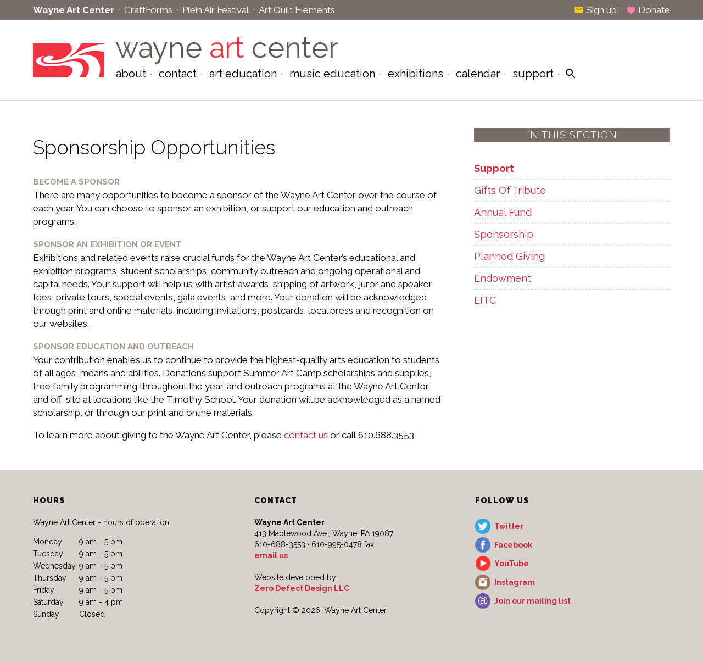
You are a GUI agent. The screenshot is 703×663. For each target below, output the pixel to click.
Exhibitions (415, 73)
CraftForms (148, 9)
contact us (306, 435)
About (131, 73)
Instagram (514, 582)
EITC (485, 300)
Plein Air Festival (215, 9)
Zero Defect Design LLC (301, 588)
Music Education (332, 73)
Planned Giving (509, 256)
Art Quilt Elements (297, 9)
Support (533, 73)
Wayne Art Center (73, 9)
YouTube (511, 563)
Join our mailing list (532, 601)
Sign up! (597, 9)
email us (271, 555)
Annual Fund (503, 212)
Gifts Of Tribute (510, 190)
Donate (648, 9)
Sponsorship (503, 234)
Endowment (502, 278)
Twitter (508, 526)
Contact (178, 73)
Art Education (243, 73)
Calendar (478, 73)
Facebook (513, 545)
